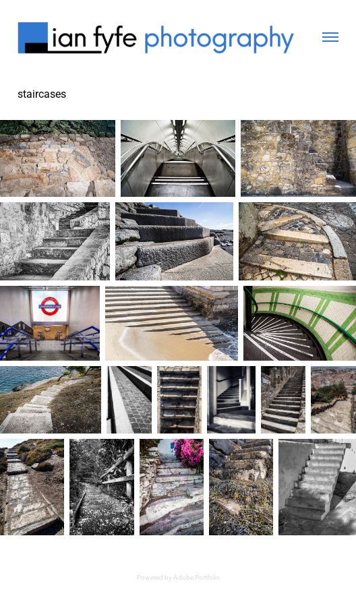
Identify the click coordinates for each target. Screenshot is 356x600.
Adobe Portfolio (196, 577)
